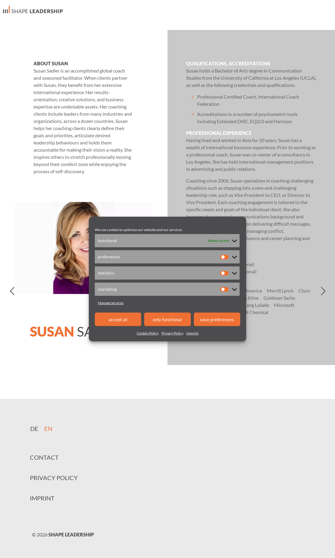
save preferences (217, 319)
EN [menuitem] (48, 428)
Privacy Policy (172, 333)
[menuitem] (34, 428)
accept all (118, 319)
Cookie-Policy (148, 333)
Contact (44, 457)
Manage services (111, 303)
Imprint (192, 333)
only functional (167, 319)
